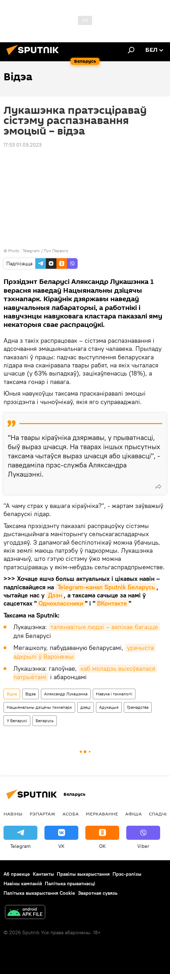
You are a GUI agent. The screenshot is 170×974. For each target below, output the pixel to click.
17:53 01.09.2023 (23, 145)
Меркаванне (102, 814)
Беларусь (45, 720)
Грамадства (137, 707)
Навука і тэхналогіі (114, 693)
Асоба (70, 814)
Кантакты (43, 874)
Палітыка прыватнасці (70, 883)
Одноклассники (60, 603)
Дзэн (55, 595)
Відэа (12, 693)
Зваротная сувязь (97, 893)
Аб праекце (17, 874)
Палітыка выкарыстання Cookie (39, 893)
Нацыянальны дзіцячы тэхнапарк (39, 707)
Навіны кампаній (23, 883)
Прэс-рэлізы (127, 874)
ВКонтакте (112, 603)
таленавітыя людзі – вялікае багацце (104, 627)
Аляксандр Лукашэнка (65, 693)
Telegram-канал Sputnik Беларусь (106, 587)
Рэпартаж (42, 814)
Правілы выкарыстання (83, 874)
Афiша (133, 814)
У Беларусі (17, 720)
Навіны (13, 814)
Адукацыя (109, 707)
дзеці (85, 707)
